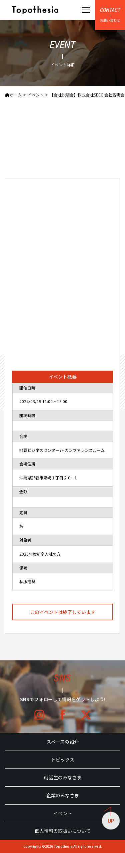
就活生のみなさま (62, 777)
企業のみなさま (62, 795)
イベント (62, 813)
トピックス (62, 759)
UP (109, 818)
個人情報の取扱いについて (63, 830)
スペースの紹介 (63, 741)
